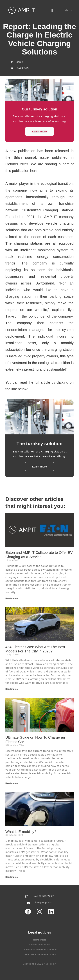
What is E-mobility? (20, 832)
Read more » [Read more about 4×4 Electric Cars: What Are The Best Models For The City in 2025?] (11, 689)
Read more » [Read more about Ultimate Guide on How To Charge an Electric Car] (11, 783)
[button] (52, 10)
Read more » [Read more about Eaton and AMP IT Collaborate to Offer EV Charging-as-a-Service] (11, 598)
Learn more (39, 131)
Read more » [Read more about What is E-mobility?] (11, 877)
